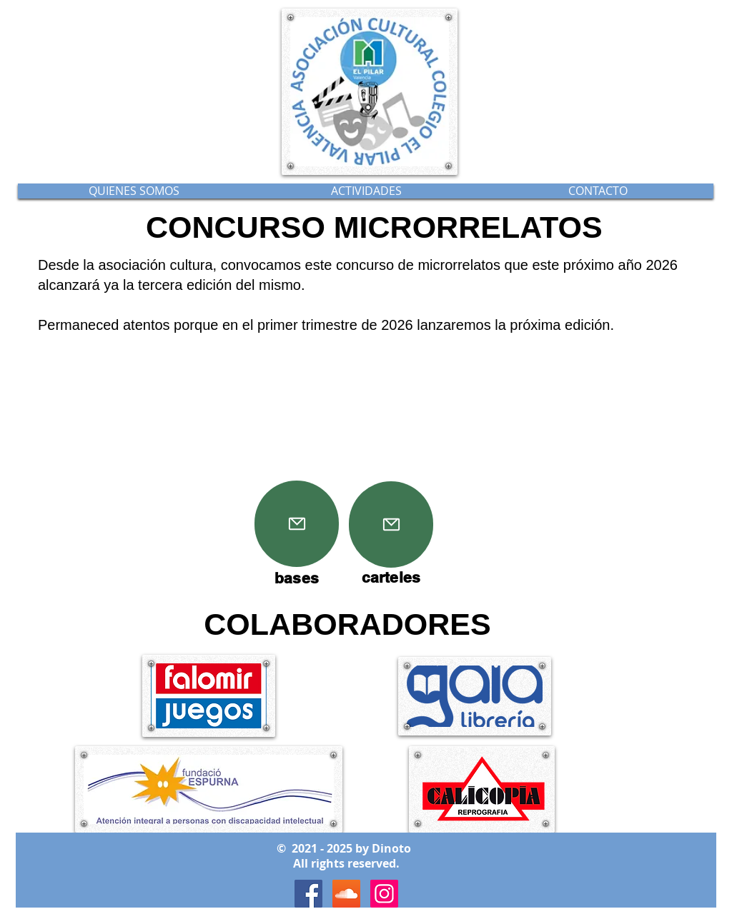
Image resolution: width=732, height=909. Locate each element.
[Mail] (296, 524)
